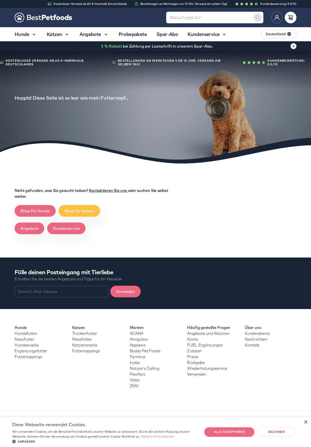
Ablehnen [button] (276, 432)
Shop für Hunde (35, 210)
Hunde (21, 327)
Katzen (78, 327)
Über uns (253, 327)
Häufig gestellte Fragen (208, 327)
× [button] (305, 422)
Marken (137, 327)
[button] (104, 441)
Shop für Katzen (79, 210)
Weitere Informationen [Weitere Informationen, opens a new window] (157, 436)
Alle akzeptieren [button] (229, 432)
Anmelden (125, 291)
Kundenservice (66, 228)
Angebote (29, 228)
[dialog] (155, 432)
